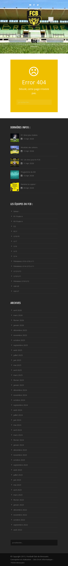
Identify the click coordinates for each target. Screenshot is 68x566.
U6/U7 (16, 291)
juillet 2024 (18, 415)
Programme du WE (28, 172)
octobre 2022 (19, 520)
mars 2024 (18, 435)
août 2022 (17, 530)
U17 (15, 241)
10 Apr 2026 (29, 175)
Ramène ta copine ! (28, 184)
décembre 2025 (20, 330)
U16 (15, 246)
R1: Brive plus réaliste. (29, 135)
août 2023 (17, 470)
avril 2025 (17, 370)
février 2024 (18, 440)
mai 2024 (17, 425)
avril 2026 (17, 310)
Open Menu (50, 19)
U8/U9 (16, 286)
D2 (14, 226)
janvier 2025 (18, 385)
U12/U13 (17, 271)
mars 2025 (18, 375)
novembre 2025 (20, 335)
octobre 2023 (19, 460)
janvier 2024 (18, 445)
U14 (15, 256)
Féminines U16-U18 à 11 (23, 261)
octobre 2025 (19, 340)
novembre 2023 (20, 455)
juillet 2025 (18, 355)
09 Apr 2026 (29, 188)
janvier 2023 (18, 505)
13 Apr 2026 (29, 138)
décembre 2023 (20, 450)
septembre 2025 (20, 345)
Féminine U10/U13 (21, 281)
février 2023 (18, 500)
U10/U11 (17, 276)
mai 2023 (17, 485)
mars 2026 (18, 315)
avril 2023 (17, 490)
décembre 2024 (20, 390)
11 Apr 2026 (29, 163)
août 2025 (17, 350)
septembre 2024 (20, 405)
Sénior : (16, 211)
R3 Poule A (18, 221)
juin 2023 (17, 480)
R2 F (15, 231)
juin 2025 (17, 360)
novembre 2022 (20, 515)
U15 (15, 251)
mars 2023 (18, 495)
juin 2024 (17, 420)
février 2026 (18, 320)
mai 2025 (17, 365)
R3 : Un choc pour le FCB (30, 160)
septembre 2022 (20, 525)
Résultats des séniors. (29, 147)
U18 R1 (16, 236)
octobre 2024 (19, 400)
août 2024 (17, 410)
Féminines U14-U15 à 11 (23, 266)
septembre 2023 (20, 465)
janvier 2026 (18, 325)
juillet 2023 (18, 475)
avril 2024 (17, 430)
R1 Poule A (18, 216)
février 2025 (18, 380)
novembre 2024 (20, 395)
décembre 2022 (20, 510)
